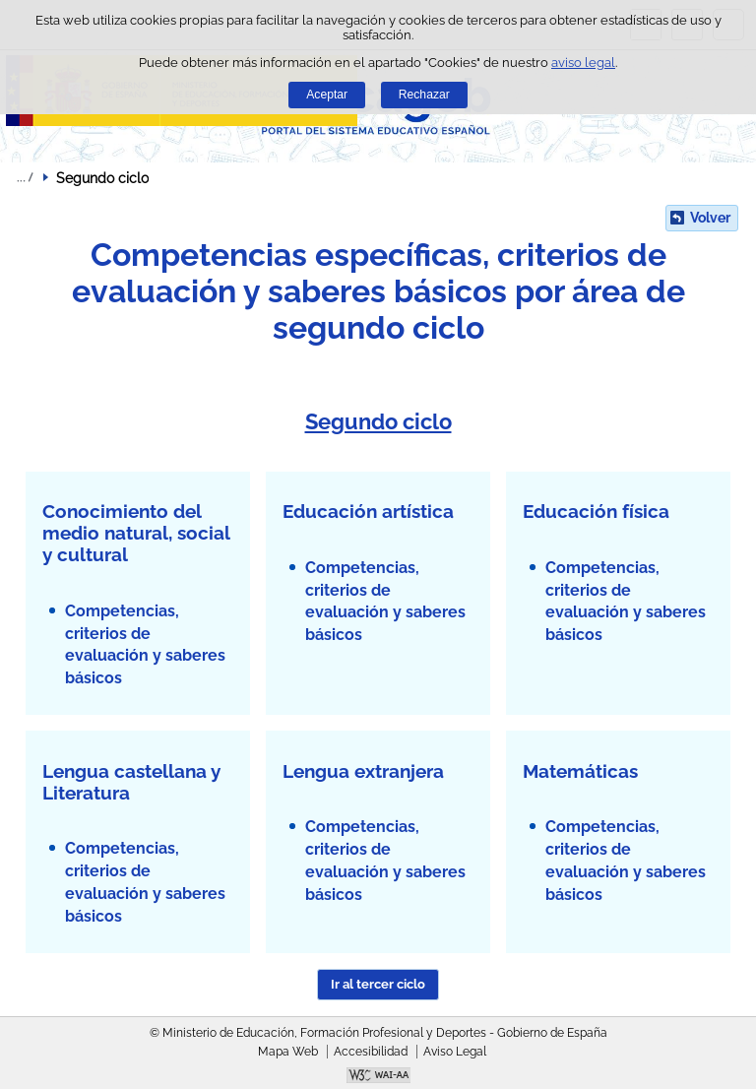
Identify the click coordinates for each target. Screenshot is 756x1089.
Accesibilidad (371, 1051)
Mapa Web (288, 1051)
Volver (710, 217)
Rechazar (424, 94)
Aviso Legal (454, 1051)
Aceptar (326, 94)
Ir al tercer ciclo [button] (378, 984)
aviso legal (583, 62)
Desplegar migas (24, 177)
